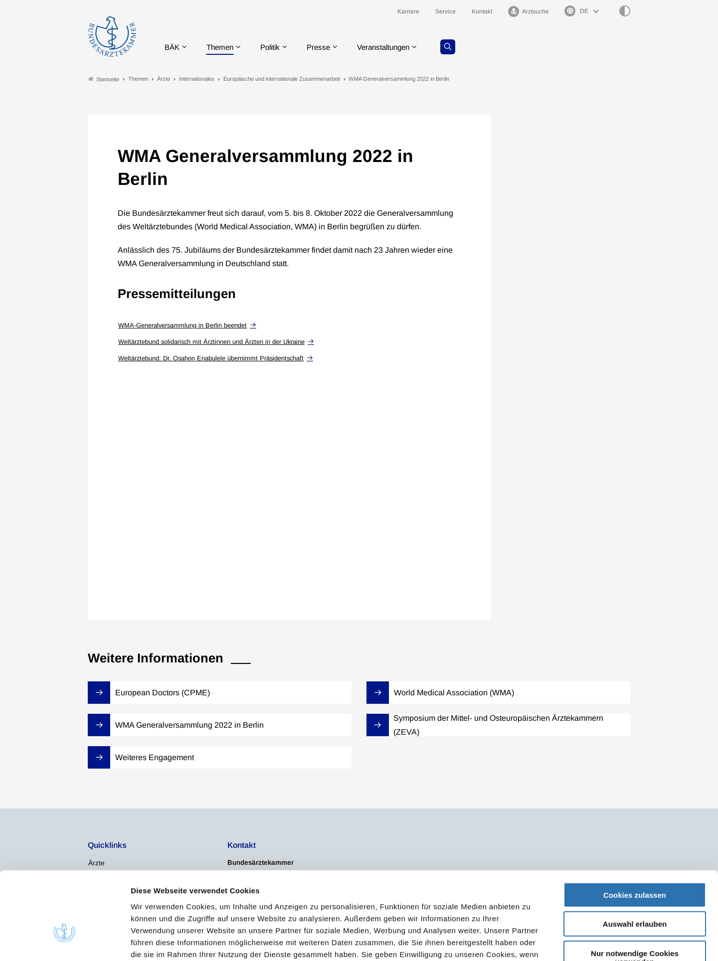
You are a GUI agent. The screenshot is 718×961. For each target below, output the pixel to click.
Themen (222, 47)
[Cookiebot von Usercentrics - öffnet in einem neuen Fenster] (64, 941)
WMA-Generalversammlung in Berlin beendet (182, 325)
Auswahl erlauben (635, 859)
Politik (275, 47)
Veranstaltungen (393, 47)
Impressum (382, 901)
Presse (325, 47)
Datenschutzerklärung (312, 901)
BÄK (172, 47)
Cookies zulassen (634, 829)
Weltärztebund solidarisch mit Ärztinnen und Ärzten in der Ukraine (211, 341)
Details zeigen (531, 941)
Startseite (103, 79)
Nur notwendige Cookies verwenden (635, 892)
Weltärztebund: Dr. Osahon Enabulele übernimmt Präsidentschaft (211, 358)
